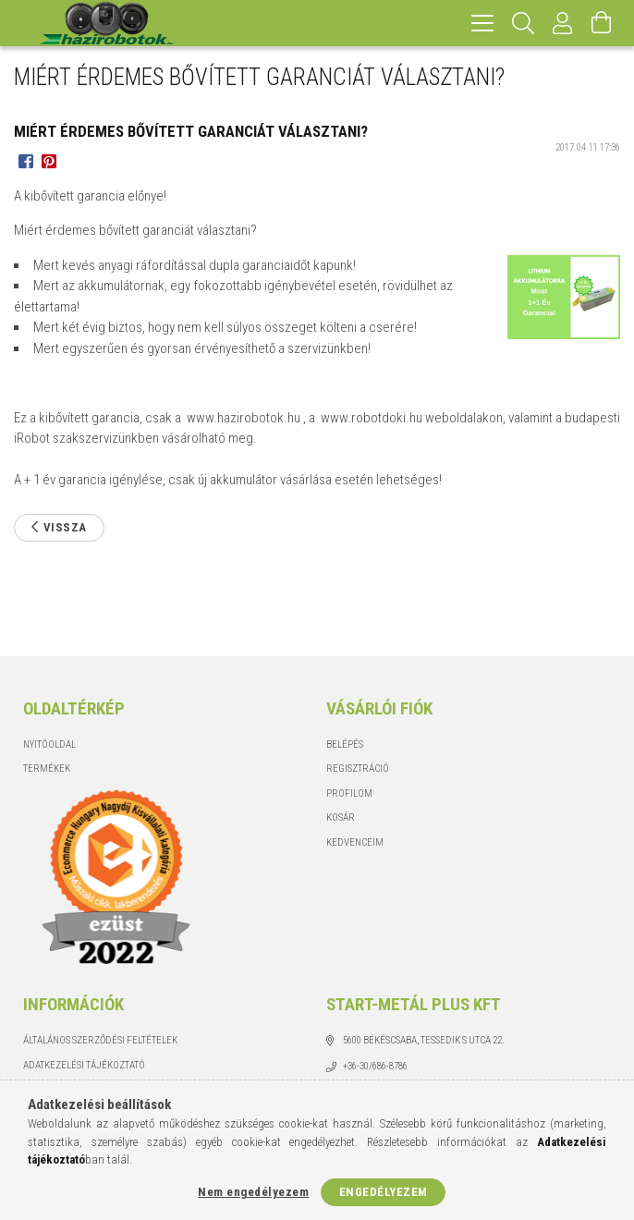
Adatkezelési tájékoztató (84, 1065)
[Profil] (562, 23)
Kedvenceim (355, 842)
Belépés (344, 744)
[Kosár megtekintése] (601, 23)
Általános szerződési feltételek (100, 1040)
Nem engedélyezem (253, 1192)
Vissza (65, 527)
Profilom (349, 793)
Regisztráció (357, 768)
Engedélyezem (383, 1192)
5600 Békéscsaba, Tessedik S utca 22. (424, 1040)
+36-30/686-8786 (375, 1066)
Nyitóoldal (49, 744)
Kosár (340, 817)
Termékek (46, 768)
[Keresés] (523, 23)
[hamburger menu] (482, 23)
